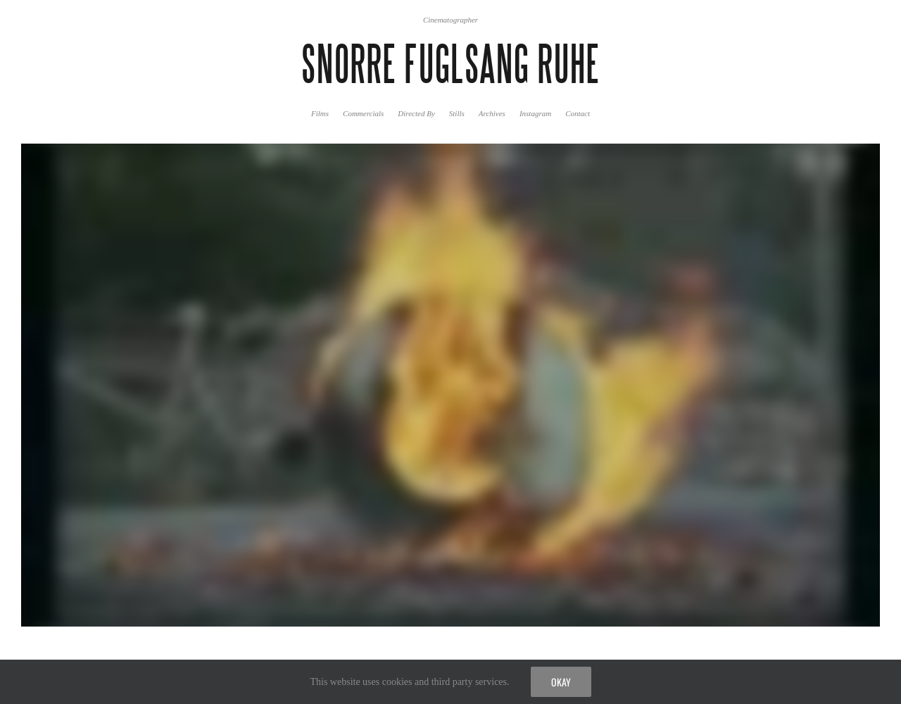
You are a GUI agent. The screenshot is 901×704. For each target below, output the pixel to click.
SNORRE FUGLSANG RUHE (450, 64)
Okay (561, 681)
